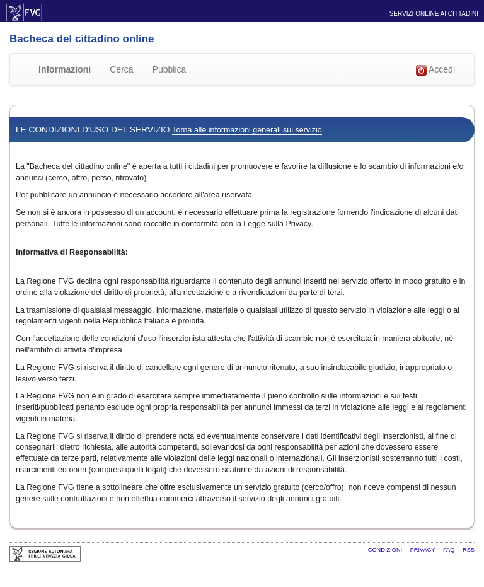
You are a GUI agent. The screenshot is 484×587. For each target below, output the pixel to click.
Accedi (435, 70)
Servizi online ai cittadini (433, 13)
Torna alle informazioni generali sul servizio (246, 129)
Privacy (423, 550)
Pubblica (170, 69)
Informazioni (64, 69)
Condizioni (386, 550)
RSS (469, 550)
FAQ (449, 550)
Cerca (121, 69)
